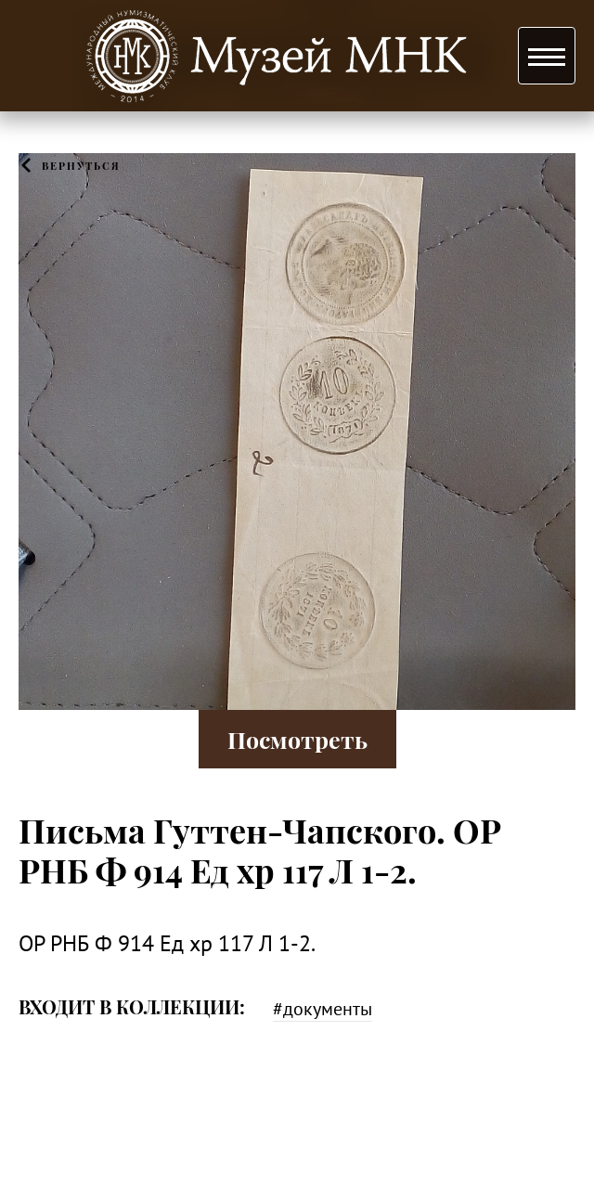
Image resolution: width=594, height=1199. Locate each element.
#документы (322, 1009)
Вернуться (81, 166)
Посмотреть (297, 739)
